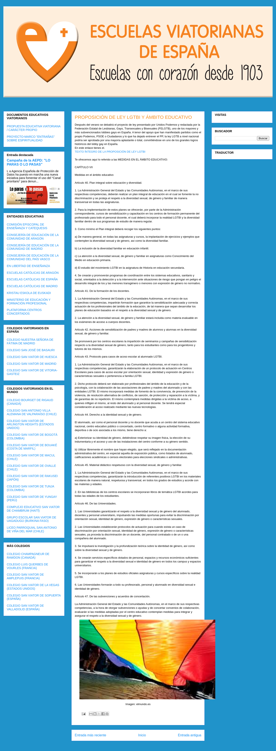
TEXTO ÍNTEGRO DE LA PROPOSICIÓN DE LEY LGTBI (110, 151)
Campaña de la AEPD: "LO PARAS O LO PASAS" (28, 162)
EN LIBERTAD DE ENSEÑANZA (28, 266)
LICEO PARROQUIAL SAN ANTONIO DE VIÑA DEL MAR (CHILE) (32, 529)
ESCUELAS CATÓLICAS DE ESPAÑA (32, 279)
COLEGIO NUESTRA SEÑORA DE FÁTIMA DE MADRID (30, 341)
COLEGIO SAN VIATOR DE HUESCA (32, 357)
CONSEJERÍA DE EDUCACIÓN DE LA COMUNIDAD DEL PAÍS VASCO (33, 257)
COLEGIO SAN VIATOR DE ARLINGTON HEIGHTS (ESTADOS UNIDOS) (30, 424)
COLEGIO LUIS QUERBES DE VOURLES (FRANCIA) (27, 566)
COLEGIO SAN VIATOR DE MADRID (31, 363)
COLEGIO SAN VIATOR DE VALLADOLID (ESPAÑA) (25, 607)
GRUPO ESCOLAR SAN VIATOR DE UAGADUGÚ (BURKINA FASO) (31, 519)
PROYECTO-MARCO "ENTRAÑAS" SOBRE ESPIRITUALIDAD (31, 138)
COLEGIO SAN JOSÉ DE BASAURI (31, 350)
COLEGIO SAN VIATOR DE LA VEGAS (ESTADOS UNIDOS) (33, 586)
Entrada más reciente (90, 735)
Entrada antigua (189, 735)
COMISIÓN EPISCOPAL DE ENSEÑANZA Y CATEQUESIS (27, 226)
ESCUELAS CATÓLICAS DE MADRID (32, 286)
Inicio (142, 735)
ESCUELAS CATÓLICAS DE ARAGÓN (33, 272)
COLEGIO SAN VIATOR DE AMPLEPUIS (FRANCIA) (25, 576)
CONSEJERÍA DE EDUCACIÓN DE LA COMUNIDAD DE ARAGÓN (33, 236)
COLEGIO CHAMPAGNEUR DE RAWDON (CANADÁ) (28, 555)
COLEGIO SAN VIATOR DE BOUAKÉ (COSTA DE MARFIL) (32, 446)
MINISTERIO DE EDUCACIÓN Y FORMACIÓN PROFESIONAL (29, 301)
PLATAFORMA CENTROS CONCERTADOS (24, 311)
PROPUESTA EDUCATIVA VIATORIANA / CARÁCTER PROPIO (33, 128)
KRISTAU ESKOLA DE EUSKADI (29, 293)
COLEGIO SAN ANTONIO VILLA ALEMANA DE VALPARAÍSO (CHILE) (31, 412)
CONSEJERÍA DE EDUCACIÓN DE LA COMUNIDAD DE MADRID (33, 247)
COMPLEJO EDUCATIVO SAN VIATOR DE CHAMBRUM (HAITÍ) (33, 508)
